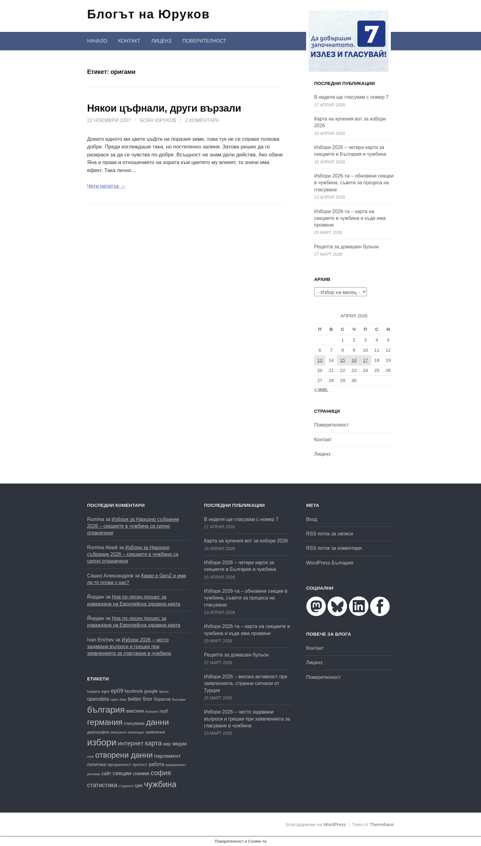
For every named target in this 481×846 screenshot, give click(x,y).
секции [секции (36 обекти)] (122, 773)
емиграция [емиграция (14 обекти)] (136, 732)
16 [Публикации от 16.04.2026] (354, 360)
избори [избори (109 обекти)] (101, 742)
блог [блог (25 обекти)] (147, 699)
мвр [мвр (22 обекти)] (167, 743)
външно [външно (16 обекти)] (151, 711)
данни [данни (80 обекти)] (157, 722)
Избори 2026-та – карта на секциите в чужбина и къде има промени (350, 218)
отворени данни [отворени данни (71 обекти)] (124, 755)
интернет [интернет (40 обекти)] (131, 743)
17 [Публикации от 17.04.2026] (365, 360)
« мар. (321, 389)
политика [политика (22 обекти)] (96, 764)
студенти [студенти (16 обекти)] (126, 786)
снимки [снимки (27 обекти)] (141, 773)
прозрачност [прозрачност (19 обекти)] (119, 764)
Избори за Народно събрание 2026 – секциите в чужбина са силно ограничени (133, 526)
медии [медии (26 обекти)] (179, 743)
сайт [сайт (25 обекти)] (106, 773)
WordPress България (329, 562)
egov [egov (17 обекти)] (105, 691)
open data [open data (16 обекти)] (118, 699)
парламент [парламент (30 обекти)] (167, 756)
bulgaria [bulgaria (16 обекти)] (93, 691)
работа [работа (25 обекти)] (156, 764)
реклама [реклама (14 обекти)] (93, 774)
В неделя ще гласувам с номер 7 (351, 97)
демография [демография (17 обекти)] (98, 732)
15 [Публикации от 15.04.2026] (342, 360)
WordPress (334, 824)
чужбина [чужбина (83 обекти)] (160, 784)
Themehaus (382, 824)
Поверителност (204, 41)
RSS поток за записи (329, 533)
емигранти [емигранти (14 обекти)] (118, 732)
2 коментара (202, 120)
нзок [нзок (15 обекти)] (90, 756)
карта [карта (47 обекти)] (153, 743)
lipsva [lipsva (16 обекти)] (163, 691)
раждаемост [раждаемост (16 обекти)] (176, 765)
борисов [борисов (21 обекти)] (162, 699)
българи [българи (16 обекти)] (178, 699)
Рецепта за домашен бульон (346, 246)
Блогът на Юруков (148, 14)
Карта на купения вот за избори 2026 (246, 540)
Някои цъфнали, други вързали (164, 108)
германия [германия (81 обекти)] (104, 722)
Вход (311, 519)
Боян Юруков (158, 120)
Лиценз (161, 41)
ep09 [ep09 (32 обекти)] (117, 691)
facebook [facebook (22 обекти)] (134, 691)
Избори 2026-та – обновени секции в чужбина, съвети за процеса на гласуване (354, 182)
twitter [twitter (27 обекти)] (134, 699)
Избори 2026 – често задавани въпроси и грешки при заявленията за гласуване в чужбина (129, 646)
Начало (97, 41)
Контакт (129, 41)
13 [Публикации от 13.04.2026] (319, 360)
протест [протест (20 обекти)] (139, 764)
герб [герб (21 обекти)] (164, 711)
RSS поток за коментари (334, 548)
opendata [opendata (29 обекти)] (98, 699)
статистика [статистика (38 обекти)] (102, 785)
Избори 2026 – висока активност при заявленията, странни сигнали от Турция (245, 683)
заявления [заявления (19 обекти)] (155, 732)
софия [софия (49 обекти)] (161, 773)
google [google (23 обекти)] (151, 691)
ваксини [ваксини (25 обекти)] (135, 711)
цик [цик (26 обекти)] (139, 785)
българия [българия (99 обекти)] (106, 709)
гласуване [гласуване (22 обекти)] (134, 723)
